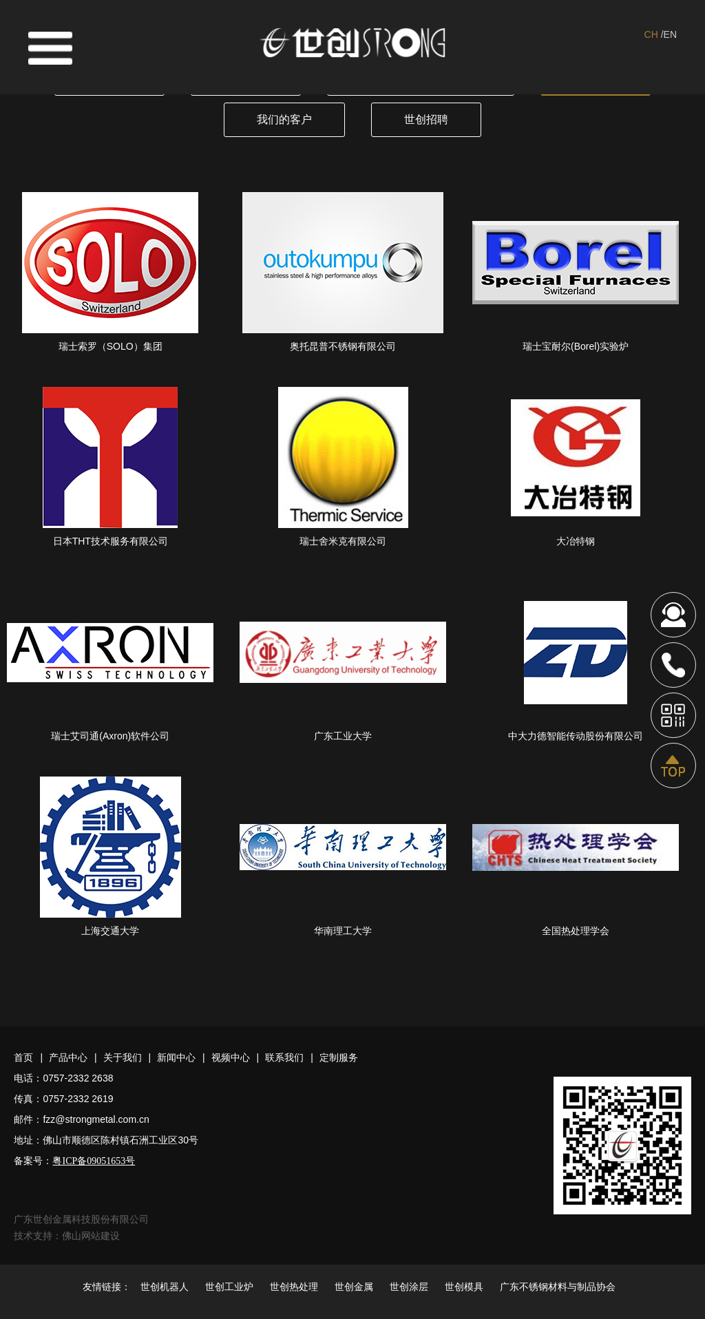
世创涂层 (409, 1286)
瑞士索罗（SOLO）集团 (110, 346)
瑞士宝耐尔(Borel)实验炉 (576, 346)
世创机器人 (164, 1286)
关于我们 (122, 1057)
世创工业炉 (229, 1286)
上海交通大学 (110, 930)
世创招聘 (426, 119)
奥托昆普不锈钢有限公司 (343, 346)
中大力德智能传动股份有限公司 (575, 735)
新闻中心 (176, 1057)
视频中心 (230, 1057)
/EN (669, 34)
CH (651, 34)
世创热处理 (294, 1286)
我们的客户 (284, 119)
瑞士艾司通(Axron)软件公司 (110, 735)
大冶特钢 (575, 541)
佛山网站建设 (91, 1235)
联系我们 (284, 1057)
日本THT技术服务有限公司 (110, 541)
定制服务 (338, 1057)
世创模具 (464, 1286)
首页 (23, 1057)
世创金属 (354, 1286)
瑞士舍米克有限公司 (342, 541)
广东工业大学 (343, 735)
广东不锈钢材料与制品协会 (557, 1286)
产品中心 (68, 1057)
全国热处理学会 (575, 930)
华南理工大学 (343, 930)
